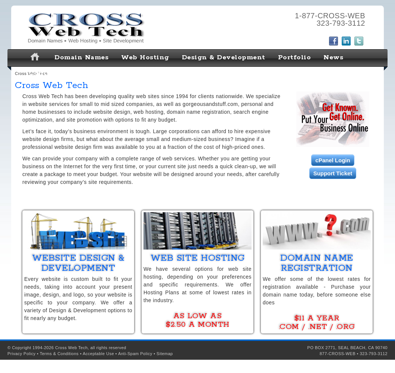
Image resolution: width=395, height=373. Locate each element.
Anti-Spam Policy (135, 353)
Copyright (21, 347)
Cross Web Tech (71, 347)
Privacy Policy (21, 353)
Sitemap (165, 353)
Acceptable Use (98, 353)
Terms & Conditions (59, 353)
